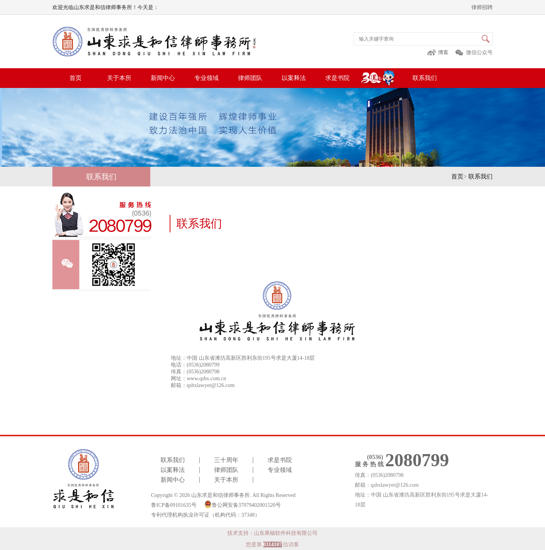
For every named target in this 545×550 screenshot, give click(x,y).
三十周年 (226, 460)
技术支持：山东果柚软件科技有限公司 (272, 533)
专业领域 (206, 78)
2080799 (417, 460)
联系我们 (425, 78)
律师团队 (250, 78)
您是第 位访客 (272, 544)
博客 (443, 52)
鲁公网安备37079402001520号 (242, 504)
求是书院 (337, 78)
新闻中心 (163, 78)
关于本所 (119, 78)
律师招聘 (482, 7)
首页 (75, 78)
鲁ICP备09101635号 (174, 505)
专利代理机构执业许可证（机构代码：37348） (205, 515)
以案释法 (294, 78)
